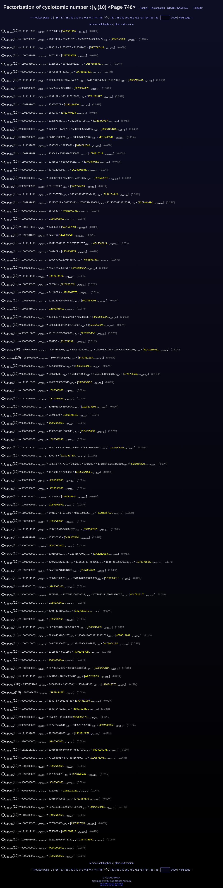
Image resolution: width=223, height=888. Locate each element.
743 (90, 17)
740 (76, 17)
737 (61, 17)
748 (117, 17)
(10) (10, 30)
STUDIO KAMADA (177, 7)
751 (132, 17)
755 (151, 17)
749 (122, 17)
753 (142, 17)
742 (86, 17)
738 (66, 17)
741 (81, 17)
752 (137, 17)
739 (71, 17)
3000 (174, 17)
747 (112, 17)
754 (146, 17)
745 (100, 17)
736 (56, 17)
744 (95, 17)
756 (156, 17)
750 (127, 17)
